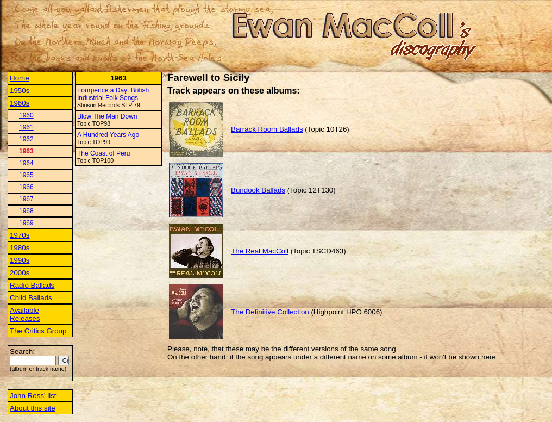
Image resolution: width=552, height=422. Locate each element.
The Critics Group (38, 331)
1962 (26, 139)
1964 (26, 163)
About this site (32, 408)
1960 (26, 115)
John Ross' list (33, 396)
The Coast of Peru (103, 153)
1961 (26, 127)
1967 (26, 199)
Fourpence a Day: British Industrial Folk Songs (113, 94)
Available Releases (25, 314)
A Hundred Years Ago (108, 135)
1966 (26, 187)
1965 (26, 175)
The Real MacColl (259, 251)
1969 (26, 223)
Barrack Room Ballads (267, 129)
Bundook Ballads (258, 190)
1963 (26, 151)
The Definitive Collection (270, 312)
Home (19, 78)
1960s (19, 103)
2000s (19, 273)
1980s (19, 248)
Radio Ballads (32, 285)
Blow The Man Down (107, 116)
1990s (19, 260)
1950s (19, 90)
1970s (19, 235)
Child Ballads (31, 298)
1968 (26, 211)
